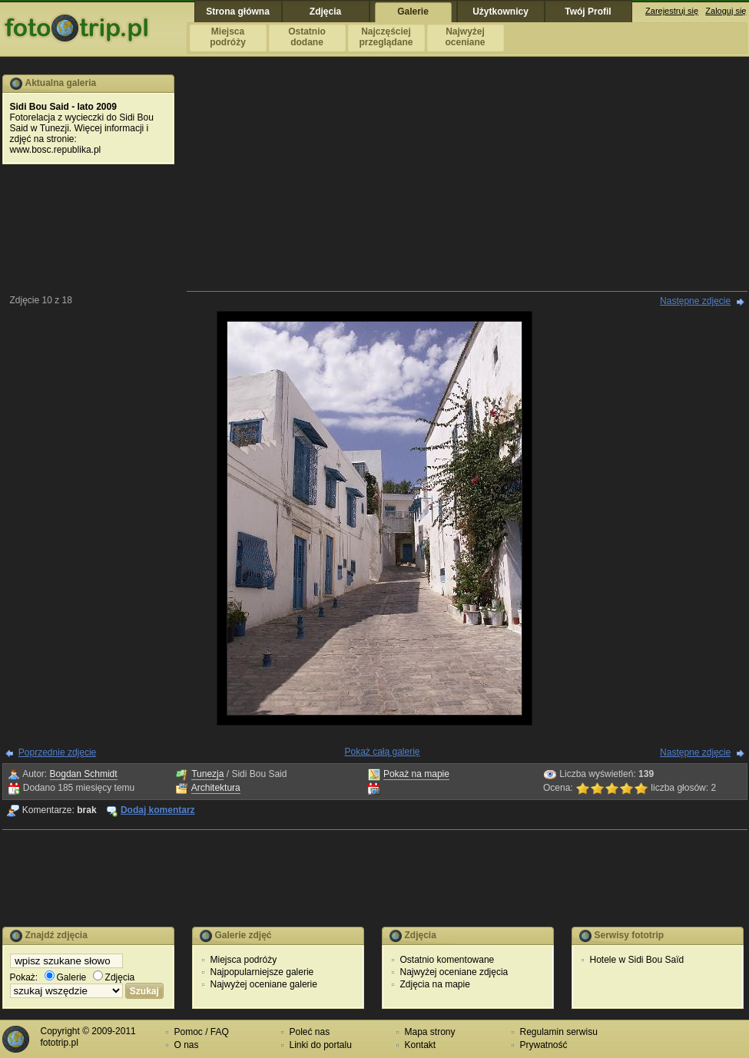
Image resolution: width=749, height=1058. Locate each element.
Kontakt (420, 1045)
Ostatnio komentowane (447, 959)
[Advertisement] (466, 181)
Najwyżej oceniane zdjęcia (454, 972)
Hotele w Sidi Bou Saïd (637, 959)
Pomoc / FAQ (201, 1032)
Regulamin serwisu (559, 1032)
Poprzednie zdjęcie (57, 752)
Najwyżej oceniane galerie (263, 984)
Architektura (215, 787)
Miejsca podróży (243, 959)
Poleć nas (310, 1032)
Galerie (66, 977)
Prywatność (544, 1045)
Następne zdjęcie (695, 301)
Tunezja (207, 774)
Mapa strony (430, 1032)
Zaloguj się (725, 10)
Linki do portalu (321, 1045)
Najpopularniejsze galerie (262, 972)
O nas (186, 1045)
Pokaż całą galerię (381, 751)
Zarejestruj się (671, 10)
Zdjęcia (114, 977)
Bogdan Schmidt (84, 774)
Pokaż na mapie (416, 774)
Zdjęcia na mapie (435, 984)
